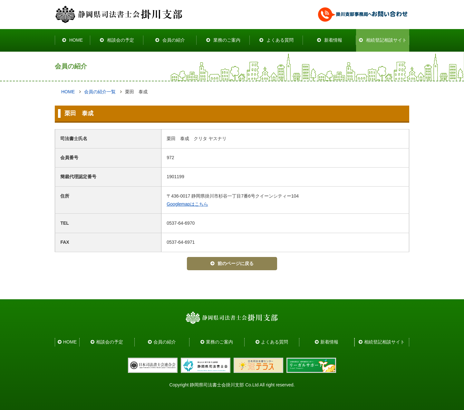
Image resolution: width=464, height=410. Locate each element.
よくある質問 (280, 40)
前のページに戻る (236, 263)
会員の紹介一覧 (100, 91)
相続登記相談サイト (386, 40)
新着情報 (333, 40)
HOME (76, 40)
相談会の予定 (120, 40)
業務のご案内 (226, 40)
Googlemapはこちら (187, 204)
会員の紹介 (173, 40)
